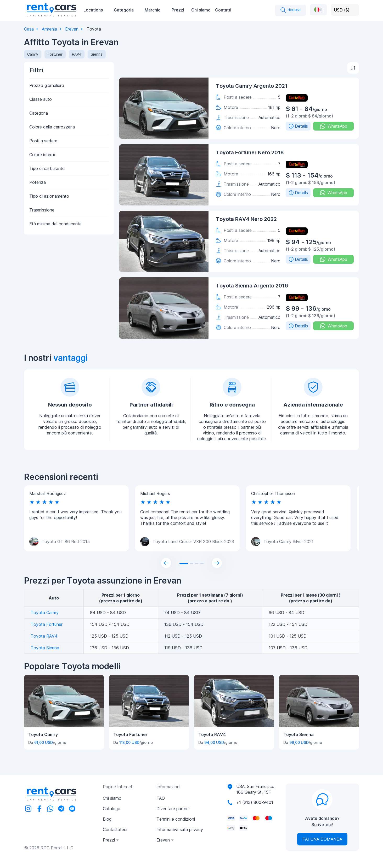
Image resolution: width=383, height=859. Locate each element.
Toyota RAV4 (44, 636)
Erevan (71, 29)
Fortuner (55, 54)
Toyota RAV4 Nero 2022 (246, 219)
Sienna (97, 54)
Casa (29, 29)
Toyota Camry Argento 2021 (252, 86)
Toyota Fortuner (47, 624)
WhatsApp (333, 126)
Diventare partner (173, 808)
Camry (32, 54)
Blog (107, 819)
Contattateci (115, 829)
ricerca (290, 10)
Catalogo (111, 808)
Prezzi (178, 10)
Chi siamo (201, 10)
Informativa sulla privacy (179, 829)
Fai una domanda (322, 839)
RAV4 (76, 54)
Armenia (49, 29)
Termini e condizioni (175, 819)
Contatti (223, 10)
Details (298, 126)
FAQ (160, 798)
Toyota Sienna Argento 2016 (252, 286)
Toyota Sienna (45, 647)
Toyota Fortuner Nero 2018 (250, 152)
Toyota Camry (45, 612)
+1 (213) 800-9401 (254, 802)
